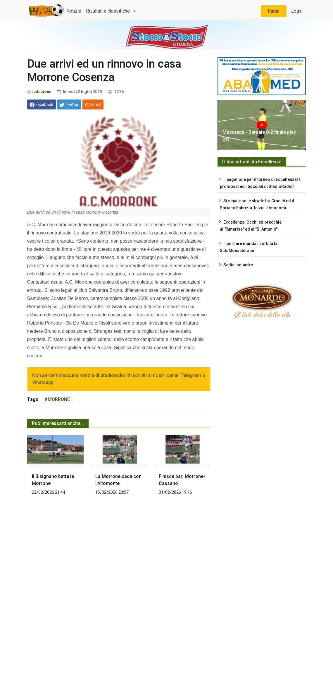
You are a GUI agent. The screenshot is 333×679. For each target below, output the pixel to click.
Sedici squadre (238, 265)
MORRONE (59, 399)
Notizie (73, 11)
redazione (41, 91)
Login (297, 11)
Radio (273, 11)
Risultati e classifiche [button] (108, 11)
